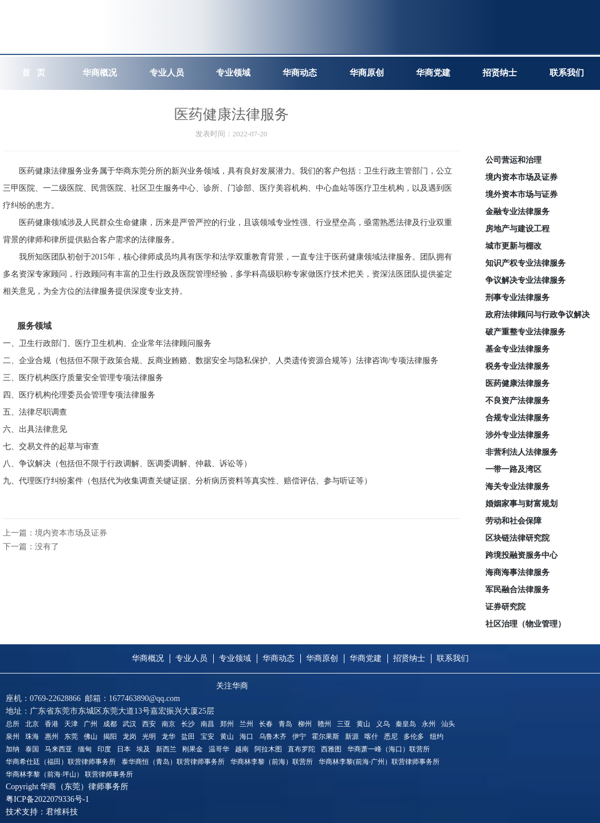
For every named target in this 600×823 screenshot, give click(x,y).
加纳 (12, 749)
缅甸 (85, 749)
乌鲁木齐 (273, 737)
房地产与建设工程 (517, 229)
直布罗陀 (301, 749)
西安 (149, 724)
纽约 (437, 737)
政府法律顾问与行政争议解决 (537, 314)
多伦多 (413, 737)
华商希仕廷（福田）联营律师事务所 (61, 762)
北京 (32, 724)
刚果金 (192, 749)
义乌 (383, 724)
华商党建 (366, 658)
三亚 (344, 724)
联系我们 (453, 658)
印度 (104, 749)
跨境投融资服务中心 (521, 555)
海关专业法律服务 (517, 486)
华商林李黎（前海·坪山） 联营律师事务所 (69, 774)
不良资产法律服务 (517, 400)
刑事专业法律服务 (517, 297)
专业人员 (191, 658)
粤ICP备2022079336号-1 (47, 799)
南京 (168, 724)
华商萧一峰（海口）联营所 (388, 749)
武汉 (129, 724)
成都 (110, 724)
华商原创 (322, 658)
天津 (71, 724)
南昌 (207, 724)
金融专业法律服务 (517, 211)
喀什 (371, 737)
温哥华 (219, 749)
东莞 (71, 737)
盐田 (188, 737)
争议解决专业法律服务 (525, 280)
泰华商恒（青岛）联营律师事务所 (173, 762)
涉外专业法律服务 (517, 435)
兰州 (246, 724)
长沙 (188, 724)
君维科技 (62, 812)
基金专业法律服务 (517, 349)
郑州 (227, 724)
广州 (90, 724)
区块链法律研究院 (517, 538)
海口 (246, 737)
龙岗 (129, 737)
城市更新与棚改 (513, 246)
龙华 (168, 737)
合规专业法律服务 (517, 418)
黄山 (363, 724)
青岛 (285, 724)
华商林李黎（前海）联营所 (271, 762)
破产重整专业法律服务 (525, 332)
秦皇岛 (405, 724)
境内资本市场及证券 (521, 177)
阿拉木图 (268, 749)
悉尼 (391, 737)
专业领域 (235, 658)
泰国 (32, 749)
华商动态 (278, 658)
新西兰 (166, 749)
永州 (429, 724)
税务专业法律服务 (517, 366)
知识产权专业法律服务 (525, 263)
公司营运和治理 (513, 160)
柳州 (305, 724)
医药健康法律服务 (517, 383)
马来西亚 (58, 749)
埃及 (143, 749)
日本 (124, 749)
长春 (266, 724)
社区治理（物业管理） (525, 624)
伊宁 (299, 737)
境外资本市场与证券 (521, 194)
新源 (352, 737)
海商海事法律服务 (517, 572)
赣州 (324, 724)
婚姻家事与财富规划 (521, 503)
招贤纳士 (409, 658)
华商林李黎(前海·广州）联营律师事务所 (379, 762)
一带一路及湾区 (513, 469)
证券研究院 (505, 607)
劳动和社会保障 (513, 521)
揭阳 (110, 737)
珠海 (32, 737)
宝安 (207, 737)
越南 (242, 749)
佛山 (90, 737)
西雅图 (331, 749)
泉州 (12, 737)
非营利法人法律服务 (521, 452)
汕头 (448, 724)
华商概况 (148, 658)
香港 (51, 724)
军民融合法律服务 (517, 589)
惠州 (51, 737)
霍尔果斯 (325, 737)
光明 (149, 737)
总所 (12, 724)
